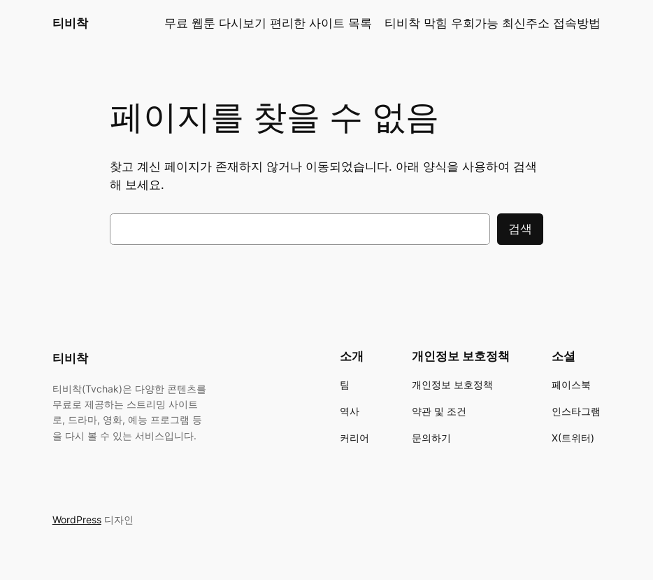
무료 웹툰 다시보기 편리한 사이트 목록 (268, 23)
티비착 (70, 22)
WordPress (76, 519)
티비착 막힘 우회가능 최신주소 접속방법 (493, 23)
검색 (520, 229)
